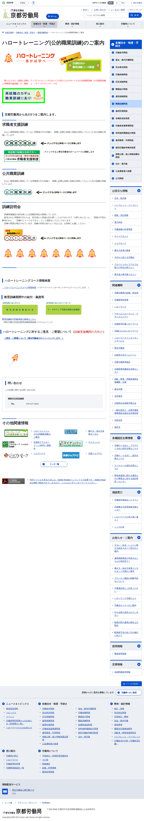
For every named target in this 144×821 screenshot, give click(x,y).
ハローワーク (120, 307)
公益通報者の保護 (123, 171)
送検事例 (118, 725)
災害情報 (126, 664)
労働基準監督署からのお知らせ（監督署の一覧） (19, 722)
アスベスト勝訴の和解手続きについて (126, 579)
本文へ (86, 10)
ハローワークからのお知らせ (19, 728)
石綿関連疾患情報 (122, 672)
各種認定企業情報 (126, 438)
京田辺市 (118, 420)
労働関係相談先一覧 (15, 768)
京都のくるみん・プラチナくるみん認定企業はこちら (126, 447)
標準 (110, 3)
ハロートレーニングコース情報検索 (20, 287)
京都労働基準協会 (122, 362)
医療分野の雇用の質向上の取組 (126, 624)
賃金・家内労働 (121, 721)
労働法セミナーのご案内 (125, 605)
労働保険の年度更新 (123, 229)
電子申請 (118, 222)
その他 (45, 760)
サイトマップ (136, 10)
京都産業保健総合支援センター (126, 370)
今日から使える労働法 (124, 257)
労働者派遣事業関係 (124, 126)
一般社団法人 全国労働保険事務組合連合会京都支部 (126, 411)
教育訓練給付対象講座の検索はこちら (19, 319)
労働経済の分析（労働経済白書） (127, 742)
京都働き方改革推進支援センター (126, 508)
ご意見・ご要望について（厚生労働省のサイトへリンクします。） (34, 338)
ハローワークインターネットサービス (126, 339)
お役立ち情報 (126, 190)
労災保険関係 (121, 82)
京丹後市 (118, 396)
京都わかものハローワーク (126, 331)
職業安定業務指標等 (123, 729)
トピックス (11, 713)
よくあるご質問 (118, 10)
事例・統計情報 (122, 704)
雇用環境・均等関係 (124, 140)
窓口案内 (10, 751)
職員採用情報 (120, 653)
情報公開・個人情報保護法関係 (127, 155)
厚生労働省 (137, 3)
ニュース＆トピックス (17, 704)
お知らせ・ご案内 (126, 537)
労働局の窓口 (12, 756)
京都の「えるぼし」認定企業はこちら (126, 457)
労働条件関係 (121, 52)
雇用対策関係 (121, 111)
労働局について (50, 751)
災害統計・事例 (121, 717)
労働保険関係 (121, 74)
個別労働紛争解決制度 (125, 147)
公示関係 (119, 178)
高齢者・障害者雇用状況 (125, 733)
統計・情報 (119, 709)
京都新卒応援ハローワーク (126, 324)
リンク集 (8, 803)
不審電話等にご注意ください (126, 589)
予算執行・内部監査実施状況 (55, 756)
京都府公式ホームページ (125, 355)
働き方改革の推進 (122, 250)
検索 (136, 15)
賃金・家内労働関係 (124, 60)
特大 (123, 3)
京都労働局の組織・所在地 (126, 293)
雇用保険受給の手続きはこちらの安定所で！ (126, 559)
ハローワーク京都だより (125, 598)
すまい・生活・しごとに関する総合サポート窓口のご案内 (126, 548)
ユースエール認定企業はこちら (126, 467)
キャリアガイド (121, 236)
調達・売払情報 (121, 215)
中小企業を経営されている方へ (126, 614)
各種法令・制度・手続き (126, 44)
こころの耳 (119, 527)
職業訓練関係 (121, 104)
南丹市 (117, 427)
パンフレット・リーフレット (126, 206)
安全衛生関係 (121, 67)
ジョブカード (120, 243)
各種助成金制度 (122, 118)
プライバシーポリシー (27, 803)
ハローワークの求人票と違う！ (126, 518)
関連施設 (46, 764)
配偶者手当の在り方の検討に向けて (126, 634)
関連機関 (126, 285)
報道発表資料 (12, 709)
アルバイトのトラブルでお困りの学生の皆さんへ (126, 266)
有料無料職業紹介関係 (125, 133)
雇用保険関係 (121, 96)
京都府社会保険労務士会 (125, 403)
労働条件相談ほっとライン (126, 500)
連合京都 (118, 389)
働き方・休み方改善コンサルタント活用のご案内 (126, 569)
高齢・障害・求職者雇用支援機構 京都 (126, 380)
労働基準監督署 (121, 300)
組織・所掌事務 (49, 768)
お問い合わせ (100, 10)
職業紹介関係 (121, 89)
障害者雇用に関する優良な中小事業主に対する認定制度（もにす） (126, 478)
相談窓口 (126, 492)
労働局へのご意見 (129, 692)
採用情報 (126, 646)
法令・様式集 (121, 164)
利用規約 (46, 803)
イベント (10, 717)
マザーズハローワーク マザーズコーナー (126, 315)
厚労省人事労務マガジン (125, 274)
